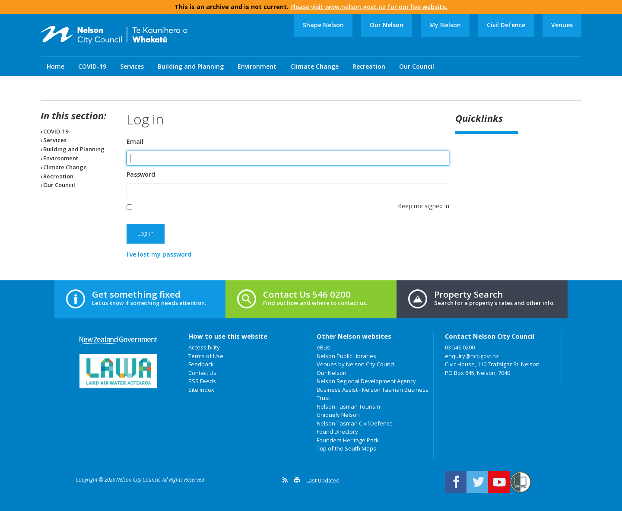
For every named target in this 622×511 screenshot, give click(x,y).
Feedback (201, 364)
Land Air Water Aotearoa (118, 371)
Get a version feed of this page (285, 479)
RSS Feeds (202, 381)
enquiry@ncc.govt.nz (472, 356)
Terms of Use (205, 356)
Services (132, 66)
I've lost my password (159, 254)
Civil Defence (506, 25)
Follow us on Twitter (477, 482)
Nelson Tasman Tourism (348, 406)
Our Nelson (386, 25)
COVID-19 (92, 66)
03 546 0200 (460, 347)
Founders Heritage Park (348, 440)
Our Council (416, 66)
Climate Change (314, 66)
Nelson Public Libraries (346, 356)
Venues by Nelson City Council (356, 364)
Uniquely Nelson (338, 415)
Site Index (201, 390)
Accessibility (204, 347)
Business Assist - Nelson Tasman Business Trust (372, 394)
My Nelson (445, 25)
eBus (323, 347)
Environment (257, 66)
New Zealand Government (118, 340)
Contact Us (202, 373)
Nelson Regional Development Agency (366, 381)
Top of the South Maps (346, 448)
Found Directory (337, 431)
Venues (562, 25)
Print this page (297, 479)
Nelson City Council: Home (114, 35)
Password (141, 174)
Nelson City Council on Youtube (499, 482)
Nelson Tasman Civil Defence (355, 423)
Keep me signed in (423, 205)
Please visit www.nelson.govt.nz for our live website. (368, 7)
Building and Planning (191, 66)
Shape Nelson (323, 25)
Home (55, 66)
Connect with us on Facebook (455, 482)
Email (135, 142)
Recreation (368, 66)
